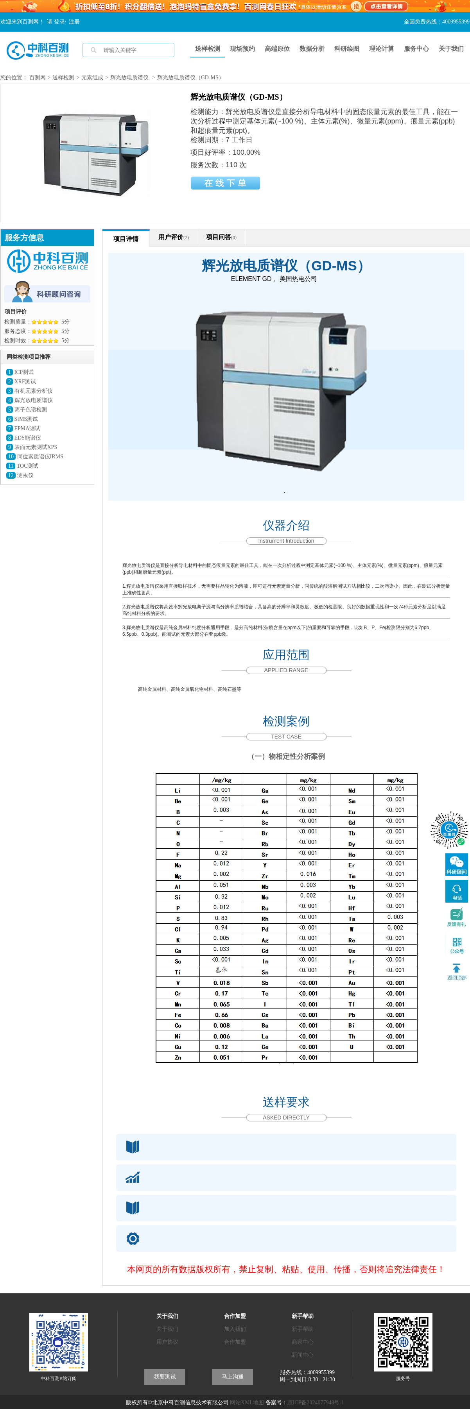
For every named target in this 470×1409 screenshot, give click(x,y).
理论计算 (381, 48)
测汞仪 (20, 475)
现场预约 (242, 48)
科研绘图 (346, 48)
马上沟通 (233, 1377)
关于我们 (451, 48)
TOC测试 (22, 466)
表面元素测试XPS (31, 447)
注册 (74, 22)
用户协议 (167, 1342)
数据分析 (312, 48)
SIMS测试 (22, 419)
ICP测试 (20, 372)
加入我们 (235, 1329)
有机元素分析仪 (29, 391)
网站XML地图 (247, 1402)
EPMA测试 (23, 428)
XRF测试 (21, 381)
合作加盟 (235, 1342)
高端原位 (277, 48)
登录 (59, 22)
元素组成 (92, 77)
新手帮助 (303, 1329)
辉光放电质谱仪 (129, 77)
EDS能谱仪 (23, 438)
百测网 (37, 77)
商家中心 (303, 1342)
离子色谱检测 (26, 409)
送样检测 (207, 48)
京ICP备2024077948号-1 (315, 1402)
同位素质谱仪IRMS (34, 456)
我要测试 (165, 1377)
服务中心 (416, 48)
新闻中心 (303, 1355)
